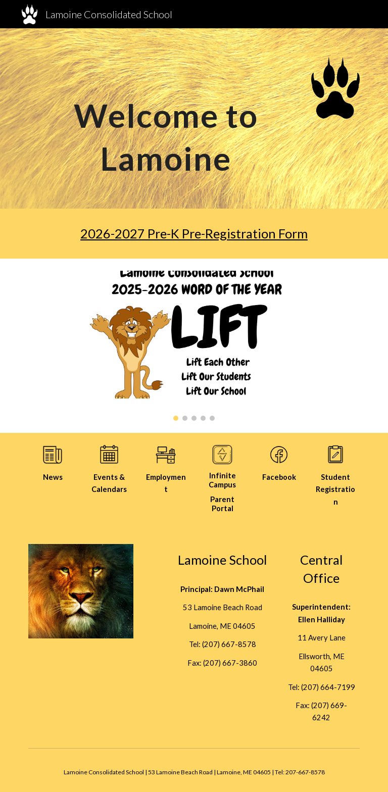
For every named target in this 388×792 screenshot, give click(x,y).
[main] (165, 118)
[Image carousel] (194, 346)
